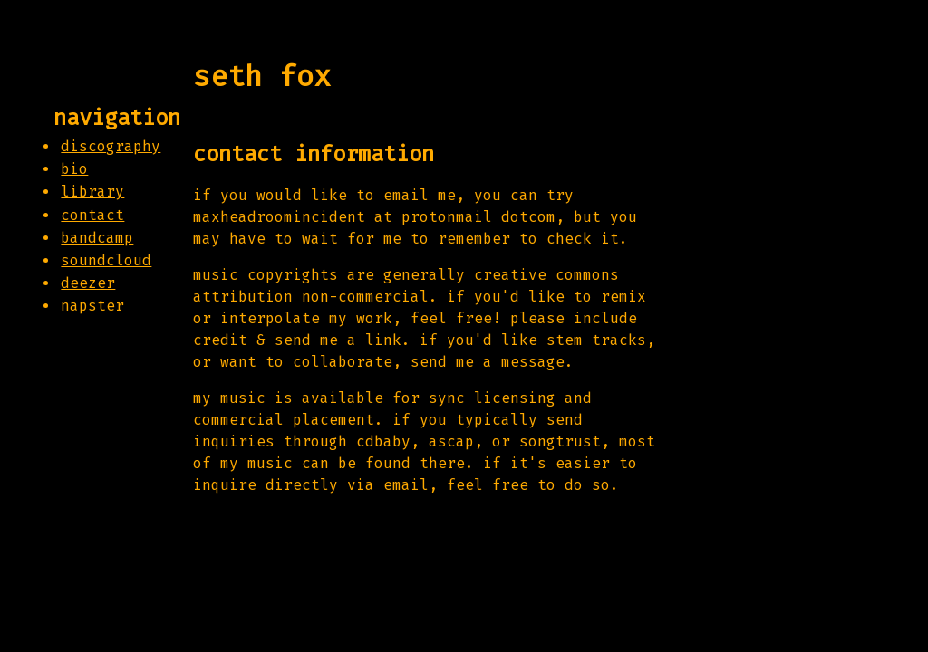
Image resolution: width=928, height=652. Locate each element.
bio (74, 168)
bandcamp (97, 237)
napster (92, 305)
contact (92, 215)
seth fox (262, 76)
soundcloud (106, 260)
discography (110, 146)
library (92, 191)
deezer (88, 283)
